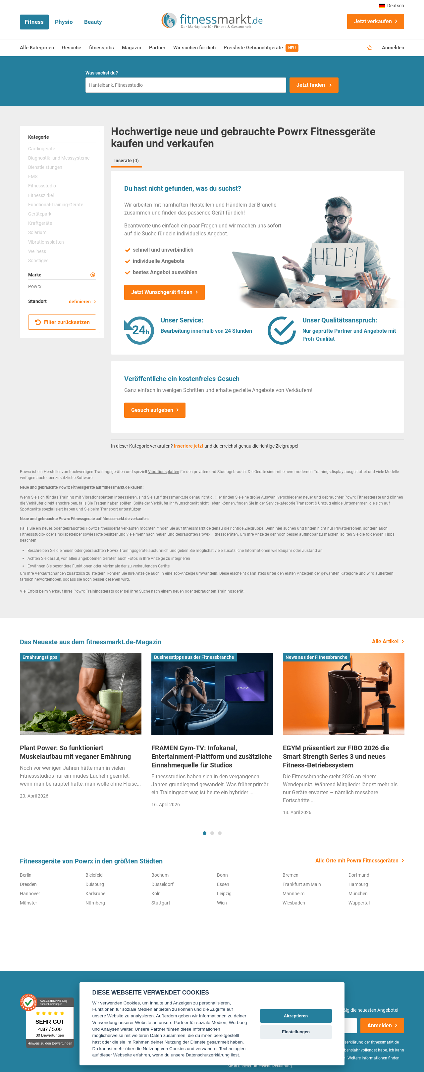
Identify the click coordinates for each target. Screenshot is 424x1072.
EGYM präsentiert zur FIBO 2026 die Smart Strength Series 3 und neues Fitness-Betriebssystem (336, 756)
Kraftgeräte (40, 223)
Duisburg (94, 884)
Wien (222, 902)
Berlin (25, 875)
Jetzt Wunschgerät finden (161, 292)
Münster (28, 902)
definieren (80, 301)
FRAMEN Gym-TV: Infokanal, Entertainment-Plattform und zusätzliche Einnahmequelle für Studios (211, 756)
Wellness (37, 251)
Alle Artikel (385, 641)
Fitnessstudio (42, 185)
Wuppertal (359, 902)
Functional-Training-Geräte (55, 204)
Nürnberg (95, 902)
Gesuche (71, 48)
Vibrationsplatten (46, 242)
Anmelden (393, 48)
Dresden (28, 884)
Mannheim (293, 893)
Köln (156, 893)
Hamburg (358, 884)
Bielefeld (94, 875)
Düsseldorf (162, 884)
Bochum (160, 875)
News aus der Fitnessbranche (316, 657)
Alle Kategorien (37, 48)
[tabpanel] (80, 728)
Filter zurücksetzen (62, 322)
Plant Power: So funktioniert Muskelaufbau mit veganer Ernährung (75, 752)
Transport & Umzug (313, 503)
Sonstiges (38, 260)
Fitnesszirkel (41, 195)
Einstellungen (296, 1031)
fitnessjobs (101, 48)
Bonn (222, 875)
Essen (223, 884)
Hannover (30, 893)
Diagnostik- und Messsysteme (58, 158)
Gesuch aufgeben (152, 410)
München (358, 893)
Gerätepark (39, 214)
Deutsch (391, 5)
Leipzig (224, 893)
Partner (157, 48)
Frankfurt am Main (302, 884)
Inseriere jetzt (188, 446)
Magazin (131, 48)
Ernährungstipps (40, 657)
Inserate (126, 160)
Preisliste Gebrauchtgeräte (261, 48)
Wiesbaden (294, 902)
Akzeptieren (296, 1015)
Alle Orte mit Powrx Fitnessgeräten (356, 860)
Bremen (290, 875)
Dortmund (358, 875)
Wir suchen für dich (194, 48)
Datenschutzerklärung (272, 1066)
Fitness (34, 22)
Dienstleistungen (45, 167)
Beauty (93, 22)
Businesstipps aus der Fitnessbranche (194, 657)
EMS (32, 176)
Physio (64, 22)
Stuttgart (160, 902)
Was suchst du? (101, 72)
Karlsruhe (95, 893)
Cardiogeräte (41, 148)
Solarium (37, 232)
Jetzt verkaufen (373, 21)
